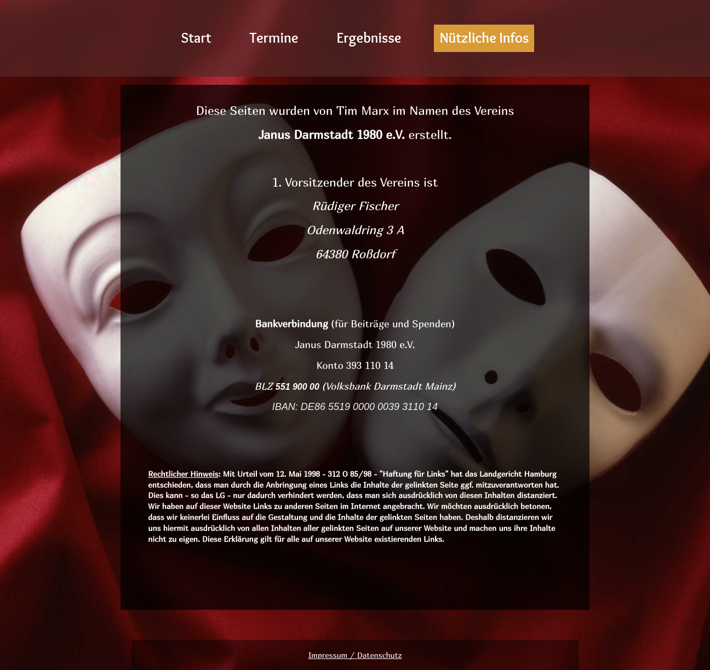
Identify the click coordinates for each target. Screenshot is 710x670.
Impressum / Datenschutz (355, 655)
